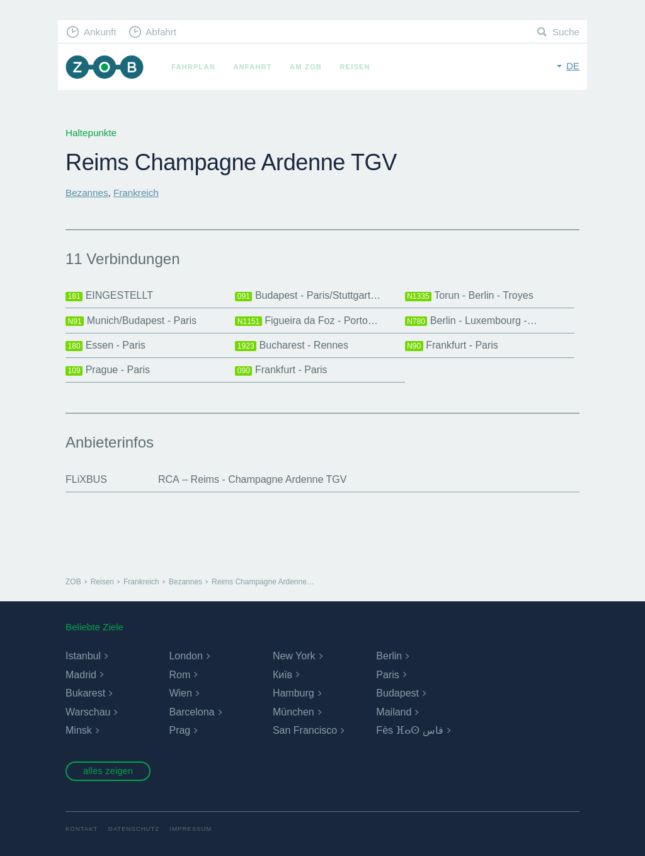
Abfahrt (161, 31)
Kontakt (82, 828)
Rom (179, 674)
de (572, 66)
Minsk (79, 730)
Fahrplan (193, 67)
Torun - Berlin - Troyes (469, 295)
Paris (387, 674)
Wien (180, 693)
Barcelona (191, 712)
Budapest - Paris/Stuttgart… (307, 295)
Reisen (355, 67)
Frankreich (136, 192)
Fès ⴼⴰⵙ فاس (409, 730)
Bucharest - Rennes (291, 345)
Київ (282, 674)
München (293, 712)
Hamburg (293, 693)
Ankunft (100, 31)
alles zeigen (108, 771)
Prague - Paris (108, 370)
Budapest (397, 693)
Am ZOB (306, 67)
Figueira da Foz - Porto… (306, 321)
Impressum (191, 828)
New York (294, 656)
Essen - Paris (106, 345)
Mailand (393, 712)
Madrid (81, 674)
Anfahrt (252, 67)
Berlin (389, 656)
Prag (179, 730)
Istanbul (83, 656)
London (185, 656)
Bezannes (87, 192)
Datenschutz (133, 828)
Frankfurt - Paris (451, 345)
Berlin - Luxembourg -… (471, 321)
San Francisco (305, 730)
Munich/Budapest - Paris (131, 321)
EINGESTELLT (109, 295)
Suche (565, 31)
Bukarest (85, 693)
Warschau (88, 712)
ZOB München (105, 67)
